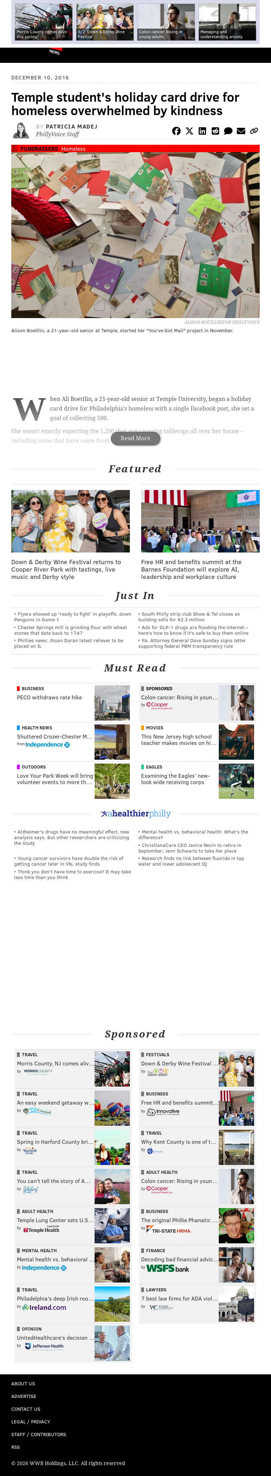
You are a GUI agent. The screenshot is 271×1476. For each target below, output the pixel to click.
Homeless (73, 148)
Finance (155, 1250)
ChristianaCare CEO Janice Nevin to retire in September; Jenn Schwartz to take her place (189, 848)
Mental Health (39, 1250)
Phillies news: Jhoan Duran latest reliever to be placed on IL (68, 643)
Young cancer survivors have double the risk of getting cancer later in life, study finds (68, 861)
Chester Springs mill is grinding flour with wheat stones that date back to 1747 (70, 630)
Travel (30, 1054)
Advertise (23, 1396)
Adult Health (161, 1172)
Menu (259, 55)
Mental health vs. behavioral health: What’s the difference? (193, 834)
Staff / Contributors (38, 1434)
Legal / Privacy (30, 1421)
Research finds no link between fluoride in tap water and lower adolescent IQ (191, 861)
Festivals (157, 1054)
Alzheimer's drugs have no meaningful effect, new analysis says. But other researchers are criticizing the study (71, 837)
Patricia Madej (71, 126)
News (54, 52)
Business (33, 688)
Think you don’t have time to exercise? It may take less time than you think (72, 874)
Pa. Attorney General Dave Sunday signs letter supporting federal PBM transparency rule (192, 643)
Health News (37, 727)
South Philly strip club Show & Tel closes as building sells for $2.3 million (189, 616)
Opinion (32, 1329)
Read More (135, 438)
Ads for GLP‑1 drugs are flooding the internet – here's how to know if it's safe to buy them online (193, 630)
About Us (23, 1383)
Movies (154, 727)
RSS (15, 1447)
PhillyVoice (17, 55)
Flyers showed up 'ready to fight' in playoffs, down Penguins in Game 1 (72, 616)
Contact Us (25, 1408)
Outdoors (34, 767)
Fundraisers (39, 148)
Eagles (154, 767)
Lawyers (156, 1289)
